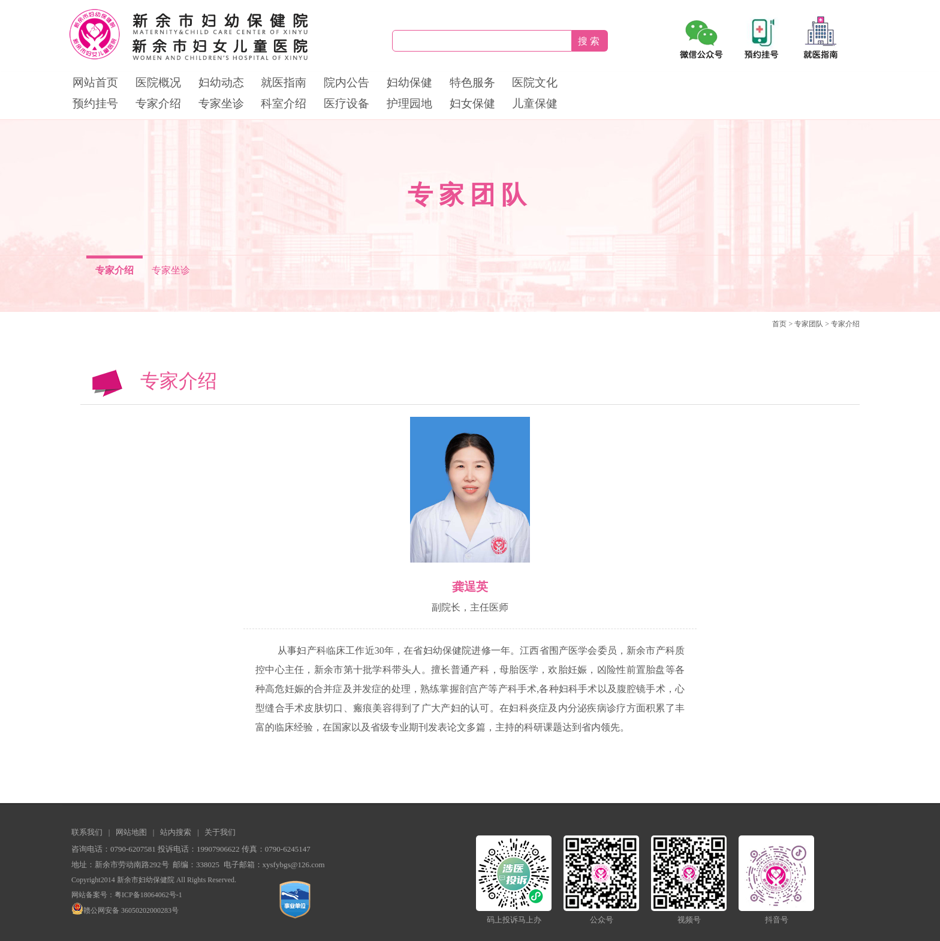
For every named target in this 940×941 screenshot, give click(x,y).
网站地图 (131, 832)
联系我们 (87, 832)
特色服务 (472, 82)
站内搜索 (175, 832)
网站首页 (95, 82)
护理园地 (409, 103)
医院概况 (158, 82)
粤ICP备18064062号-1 (148, 895)
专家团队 (808, 324)
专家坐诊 (221, 103)
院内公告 (346, 82)
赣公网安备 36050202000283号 (125, 910)
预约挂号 (95, 103)
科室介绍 (283, 103)
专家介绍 (158, 103)
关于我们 (220, 832)
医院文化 (535, 82)
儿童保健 (535, 103)
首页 (779, 324)
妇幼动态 (221, 82)
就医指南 (283, 82)
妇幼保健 (409, 82)
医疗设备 (346, 103)
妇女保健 (472, 103)
